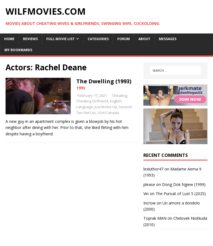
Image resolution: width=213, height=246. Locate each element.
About (144, 39)
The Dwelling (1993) (103, 81)
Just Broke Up (106, 106)
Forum (123, 39)
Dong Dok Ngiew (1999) (184, 184)
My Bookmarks (18, 50)
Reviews (30, 39)
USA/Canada (108, 112)
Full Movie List (60, 39)
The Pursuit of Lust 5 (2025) (181, 193)
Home (9, 39)
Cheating (119, 95)
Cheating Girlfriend (92, 101)
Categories (98, 39)
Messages (167, 39)
